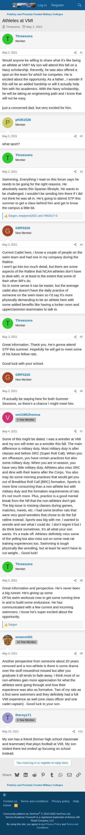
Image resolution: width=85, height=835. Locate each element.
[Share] (75, 52)
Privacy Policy (53, 824)
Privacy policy (61, 801)
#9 (81, 653)
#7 (81, 431)
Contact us (10, 801)
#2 (81, 136)
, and (32, 215)
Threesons (13, 26)
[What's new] (70, 5)
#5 (81, 337)
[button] (4, 795)
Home (7, 805)
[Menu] (6, 5)
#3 (81, 171)
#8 (81, 580)
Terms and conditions (35, 801)
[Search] (79, 5)
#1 (81, 52)
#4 (81, 244)
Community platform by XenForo (37, 813)
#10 (80, 731)
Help (76, 801)
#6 (81, 391)
